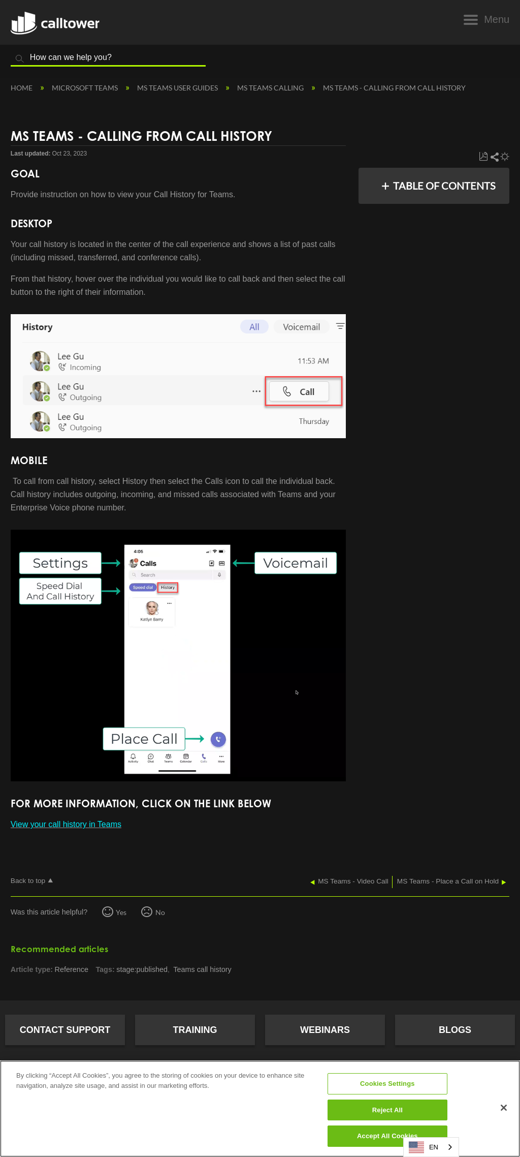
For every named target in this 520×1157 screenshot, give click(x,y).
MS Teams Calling (271, 87)
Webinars (325, 1030)
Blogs (455, 1030)
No (160, 912)
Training (195, 1030)
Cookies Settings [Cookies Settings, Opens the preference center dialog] (387, 1083)
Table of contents (444, 185)
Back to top (28, 881)
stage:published (142, 969)
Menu (496, 19)
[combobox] (431, 1147)
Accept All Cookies (387, 1136)
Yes (121, 912)
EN (423, 1147)
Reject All (387, 1110)
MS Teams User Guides (178, 87)
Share (494, 157)
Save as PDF (483, 157)
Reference (71, 969)
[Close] (504, 1108)
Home (22, 87)
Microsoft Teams (85, 87)
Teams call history (202, 969)
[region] (260, 1108)
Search (20, 59)
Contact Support (65, 1030)
